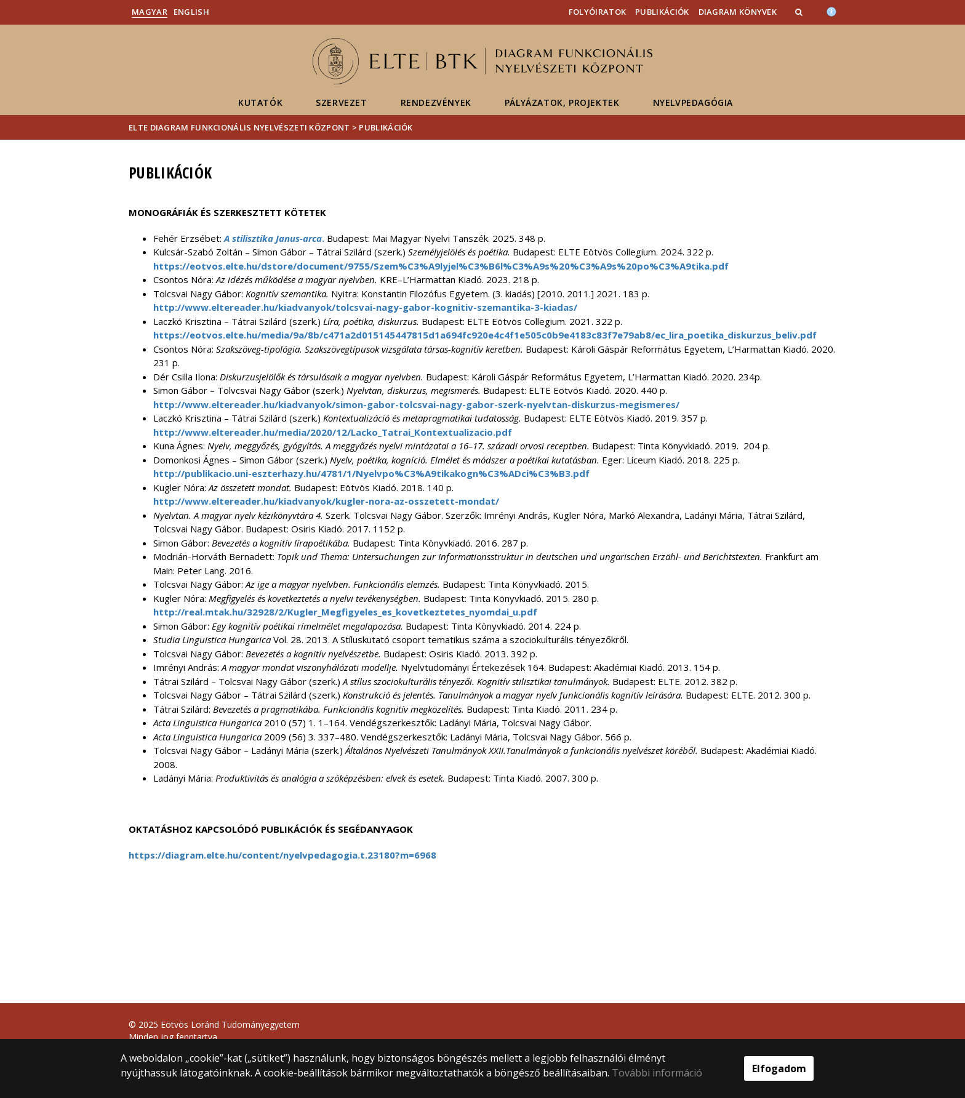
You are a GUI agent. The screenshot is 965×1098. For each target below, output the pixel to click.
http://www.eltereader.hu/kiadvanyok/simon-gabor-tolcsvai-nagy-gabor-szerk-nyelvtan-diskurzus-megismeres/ (416, 404)
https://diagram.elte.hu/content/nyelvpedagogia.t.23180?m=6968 (282, 855)
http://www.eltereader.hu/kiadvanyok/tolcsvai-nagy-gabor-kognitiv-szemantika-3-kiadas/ (365, 307)
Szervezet (341, 102)
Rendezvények (436, 102)
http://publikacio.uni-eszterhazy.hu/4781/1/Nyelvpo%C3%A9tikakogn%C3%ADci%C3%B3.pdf (371, 473)
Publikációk (662, 11)
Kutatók (260, 102)
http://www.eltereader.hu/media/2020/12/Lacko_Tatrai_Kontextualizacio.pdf (332, 432)
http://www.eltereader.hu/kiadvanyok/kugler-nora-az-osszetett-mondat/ (326, 501)
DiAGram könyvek (738, 11)
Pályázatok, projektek (562, 102)
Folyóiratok (597, 11)
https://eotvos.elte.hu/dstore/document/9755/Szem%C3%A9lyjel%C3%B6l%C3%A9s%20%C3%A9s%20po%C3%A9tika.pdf (441, 266)
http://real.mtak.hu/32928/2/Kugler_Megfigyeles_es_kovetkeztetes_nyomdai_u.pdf (345, 612)
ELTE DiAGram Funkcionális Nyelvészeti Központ (239, 127)
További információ (657, 1073)
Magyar (149, 11)
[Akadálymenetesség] (831, 10)
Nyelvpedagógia (693, 102)
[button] (800, 11)
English (191, 11)
